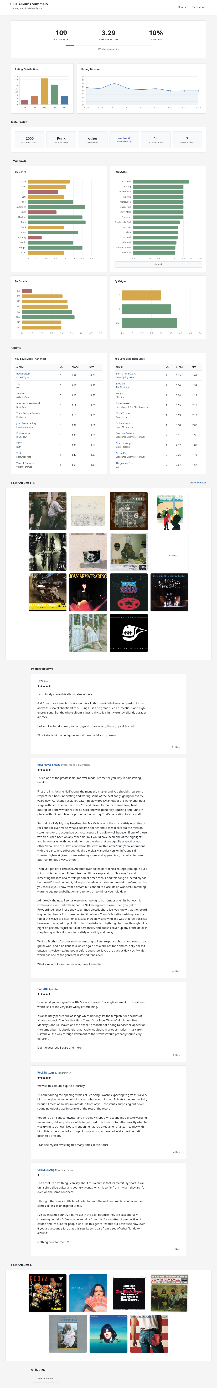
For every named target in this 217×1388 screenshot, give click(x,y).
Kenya (119, 393)
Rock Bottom (23, 373)
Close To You (123, 413)
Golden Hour (123, 423)
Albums (182, 7)
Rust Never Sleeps (48, 764)
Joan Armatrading (26, 423)
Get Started (198, 7)
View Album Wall (198, 482)
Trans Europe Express (28, 413)
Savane (20, 393)
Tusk (18, 453)
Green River (122, 453)
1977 (19, 383)
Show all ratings (45, 1378)
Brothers (121, 383)
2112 (19, 443)
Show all (158, 264)
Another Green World (28, 403)
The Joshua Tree (124, 463)
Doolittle (42, 989)
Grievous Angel (124, 443)
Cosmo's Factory (125, 433)
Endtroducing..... (25, 433)
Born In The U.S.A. (126, 373)
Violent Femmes (25, 463)
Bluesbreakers (124, 403)
